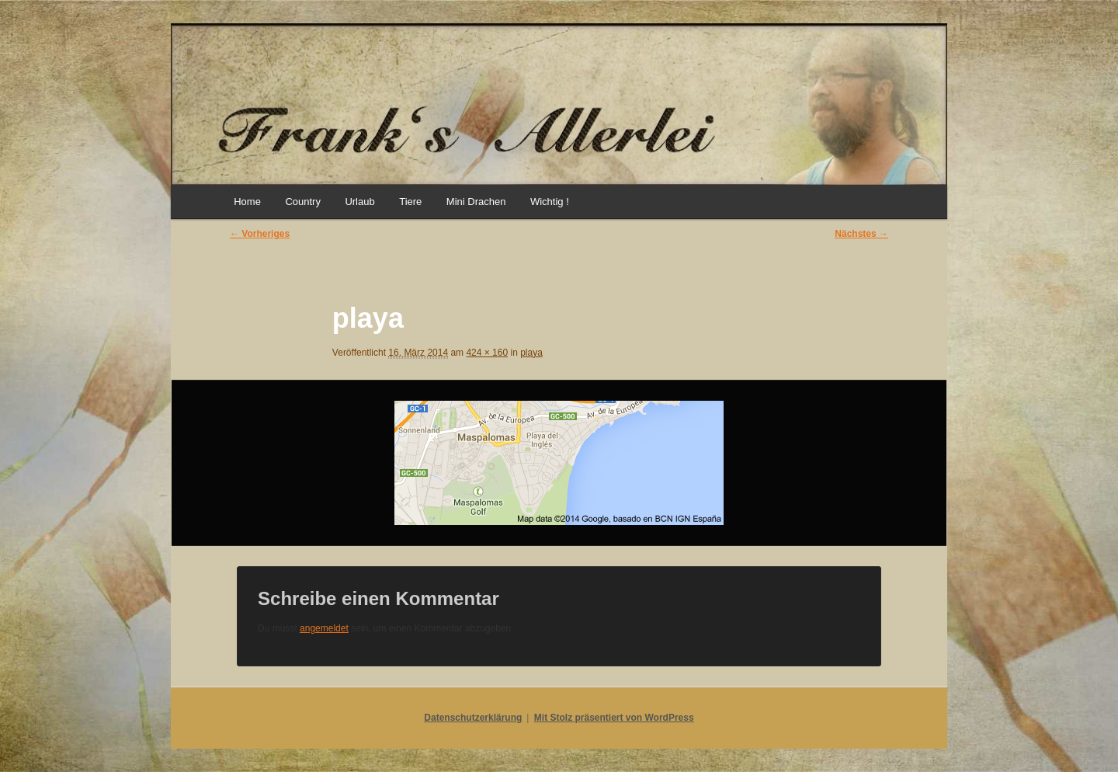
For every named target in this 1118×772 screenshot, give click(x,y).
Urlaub (359, 201)
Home (247, 201)
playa (531, 352)
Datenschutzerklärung (473, 717)
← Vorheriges (260, 233)
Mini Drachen (476, 201)
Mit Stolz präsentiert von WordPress (614, 717)
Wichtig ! (549, 201)
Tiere (410, 201)
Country (303, 201)
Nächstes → (861, 233)
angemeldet (324, 628)
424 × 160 (487, 352)
